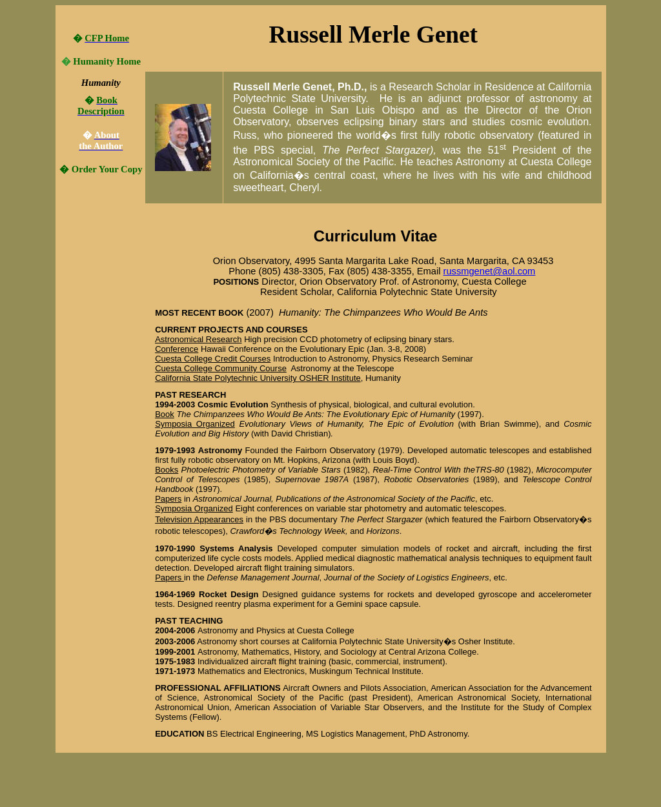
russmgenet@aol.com (489, 271)
